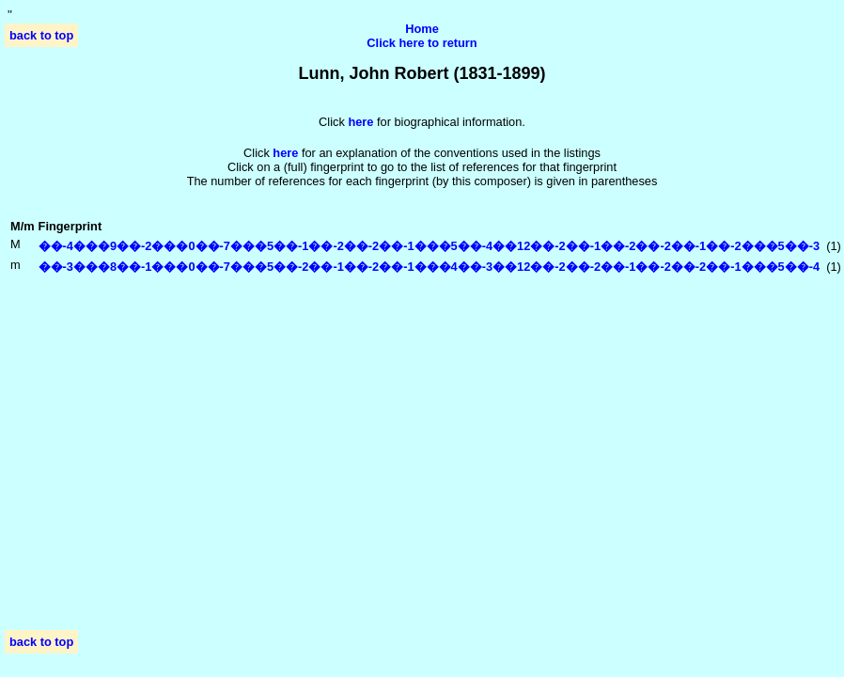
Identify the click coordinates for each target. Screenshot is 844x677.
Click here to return (422, 43)
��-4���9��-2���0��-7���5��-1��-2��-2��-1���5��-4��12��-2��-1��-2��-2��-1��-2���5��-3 (430, 246)
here (285, 153)
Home (422, 29)
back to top (41, 35)
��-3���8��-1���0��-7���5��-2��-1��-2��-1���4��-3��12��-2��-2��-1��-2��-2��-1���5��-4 (430, 267)
